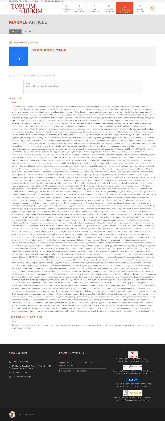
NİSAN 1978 (35, 75)
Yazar (27, 83)
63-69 (52, 75)
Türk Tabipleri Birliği (20, 362)
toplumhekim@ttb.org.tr (22, 377)
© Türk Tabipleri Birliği (26, 414)
